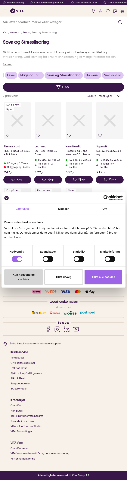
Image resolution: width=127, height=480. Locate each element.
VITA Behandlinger (21, 431)
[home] (17, 11)
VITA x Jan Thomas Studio (26, 426)
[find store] (93, 11)
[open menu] (5, 11)
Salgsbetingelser (20, 383)
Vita (5, 32)
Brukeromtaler (19, 388)
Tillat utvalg (63, 276)
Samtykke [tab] (22, 208)
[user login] (100, 11)
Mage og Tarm (31, 75)
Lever (11, 75)
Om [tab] (104, 208)
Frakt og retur (19, 368)
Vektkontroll (112, 75)
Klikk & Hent (18, 378)
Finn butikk (17, 410)
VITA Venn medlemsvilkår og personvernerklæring (40, 453)
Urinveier (92, 75)
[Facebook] (48, 329)
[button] (120, 22)
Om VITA (16, 405)
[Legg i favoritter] (7, 135)
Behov (26, 32)
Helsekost (15, 32)
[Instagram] (57, 329)
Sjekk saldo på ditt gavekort (27, 373)
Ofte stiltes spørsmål (23, 363)
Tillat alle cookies (103, 276)
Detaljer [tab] (63, 208)
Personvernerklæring (23, 458)
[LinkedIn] (66, 329)
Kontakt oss (17, 357)
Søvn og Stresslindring (44, 32)
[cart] (122, 11)
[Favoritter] (108, 11)
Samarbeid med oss (22, 421)
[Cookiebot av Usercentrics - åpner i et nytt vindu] (106, 198)
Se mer (7, 64)
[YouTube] (76, 329)
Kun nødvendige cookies (24, 277)
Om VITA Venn (19, 448)
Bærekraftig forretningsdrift (27, 415)
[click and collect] (115, 11)
